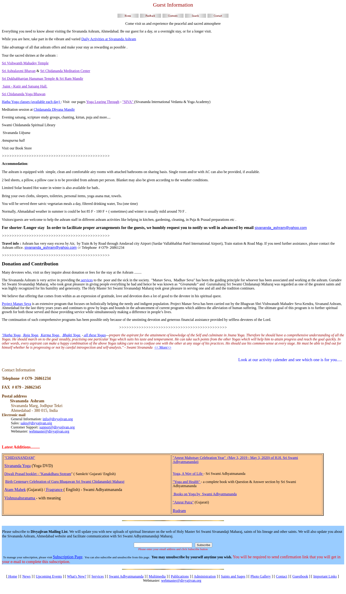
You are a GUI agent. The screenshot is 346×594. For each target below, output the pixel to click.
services (86, 280)
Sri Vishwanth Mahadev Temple (25, 63)
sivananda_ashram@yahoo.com (281, 228)
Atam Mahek (15, 489)
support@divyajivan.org (57, 427)
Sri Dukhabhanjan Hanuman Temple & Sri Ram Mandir (42, 79)
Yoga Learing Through (102, 102)
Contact (281, 576)
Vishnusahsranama (20, 498)
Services (98, 576)
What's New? (76, 576)
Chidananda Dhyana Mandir (54, 109)
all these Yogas (94, 335)
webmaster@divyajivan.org (49, 431)
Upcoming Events (49, 576)
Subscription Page (67, 557)
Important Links (325, 576)
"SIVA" (128, 102)
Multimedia (157, 576)
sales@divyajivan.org (36, 423)
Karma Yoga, (50, 335)
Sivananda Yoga (17, 465)
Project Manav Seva (16, 304)
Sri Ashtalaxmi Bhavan (18, 71)
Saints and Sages (233, 576)
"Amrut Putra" (183, 502)
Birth (9, 481)
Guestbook (300, 576)
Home (12, 576)
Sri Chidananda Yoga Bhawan (23, 94)
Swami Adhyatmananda (126, 576)
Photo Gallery (261, 576)
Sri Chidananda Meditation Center (65, 71)
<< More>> (162, 347)
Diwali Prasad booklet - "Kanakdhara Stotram (37, 474)
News (26, 576)
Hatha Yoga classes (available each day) (31, 102)
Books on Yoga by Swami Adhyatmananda (205, 494)
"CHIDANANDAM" (19, 458)
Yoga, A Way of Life (188, 474)
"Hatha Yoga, (11, 335)
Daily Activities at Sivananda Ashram (108, 39)
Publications (180, 576)
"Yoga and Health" (187, 482)
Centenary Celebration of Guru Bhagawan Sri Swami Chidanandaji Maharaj (69, 481)
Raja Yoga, (30, 335)
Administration (205, 576)
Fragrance (54, 489)
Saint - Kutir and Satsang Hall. (24, 86)
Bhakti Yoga (71, 335)
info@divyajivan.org (58, 419)
